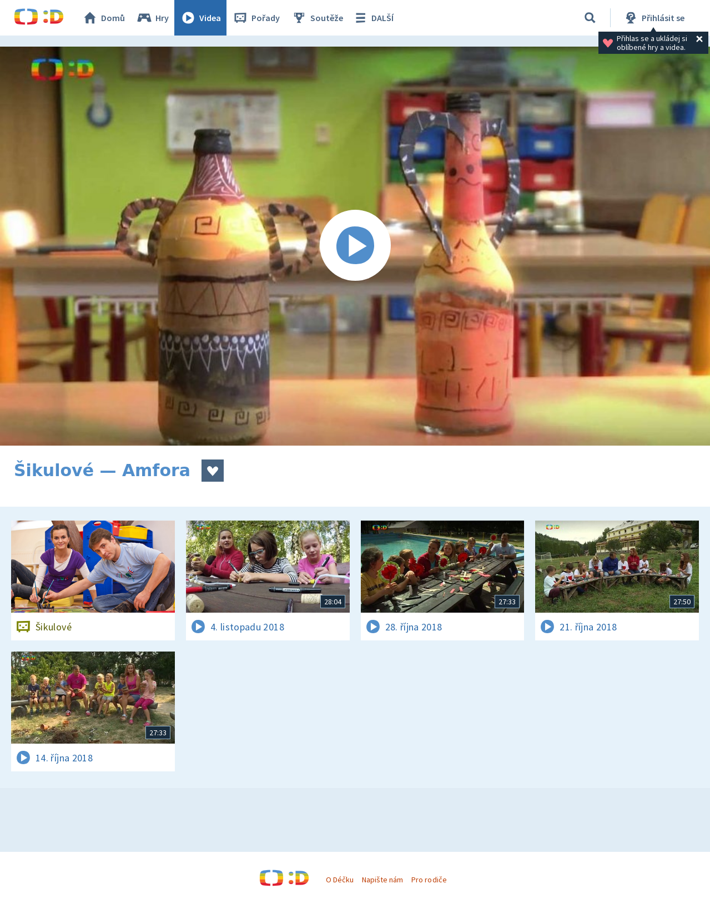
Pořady (256, 17)
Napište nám (382, 880)
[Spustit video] (355, 246)
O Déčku (340, 880)
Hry (152, 17)
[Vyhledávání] (590, 18)
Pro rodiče (428, 880)
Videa (200, 17)
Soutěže (317, 17)
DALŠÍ (373, 17)
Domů (103, 17)
